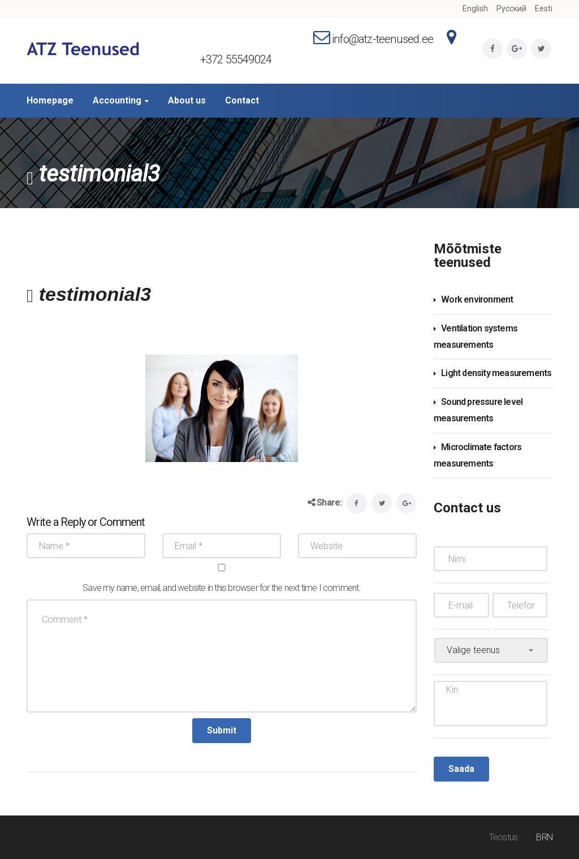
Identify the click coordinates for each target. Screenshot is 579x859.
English (475, 8)
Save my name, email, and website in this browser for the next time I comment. (221, 587)
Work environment (477, 299)
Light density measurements (496, 373)
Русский (511, 8)
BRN (544, 837)
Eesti (543, 8)
